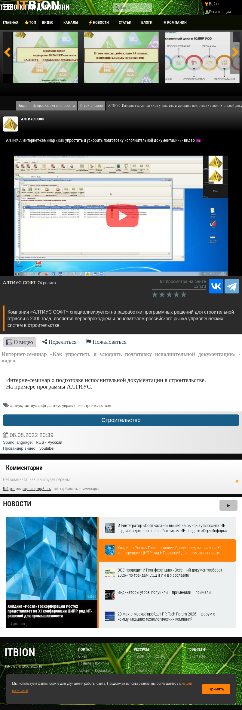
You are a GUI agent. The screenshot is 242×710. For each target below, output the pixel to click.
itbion (20, 652)
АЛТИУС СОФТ (33, 119)
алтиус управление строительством (80, 406)
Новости (17, 504)
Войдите (9, 489)
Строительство (120, 420)
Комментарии (24, 467)
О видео (19, 342)
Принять (216, 689)
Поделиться (59, 342)
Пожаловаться (106, 342)
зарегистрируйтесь (37, 489)
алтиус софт (36, 406)
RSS (236, 481)
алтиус (16, 406)
